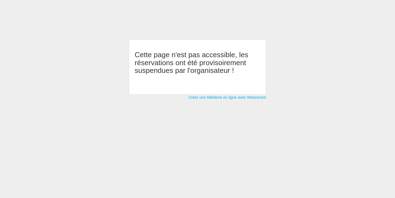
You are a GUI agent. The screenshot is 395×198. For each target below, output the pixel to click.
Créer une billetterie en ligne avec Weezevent (227, 97)
